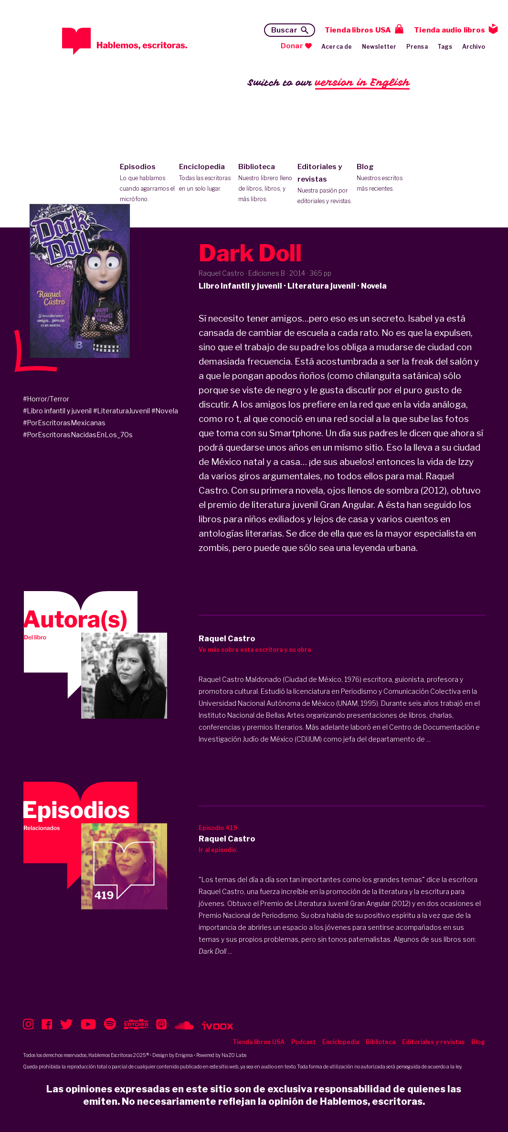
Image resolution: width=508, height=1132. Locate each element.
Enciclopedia (206, 178)
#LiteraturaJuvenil (121, 411)
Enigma (184, 1055)
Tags (445, 46)
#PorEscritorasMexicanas (64, 423)
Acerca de (336, 46)
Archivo (473, 46)
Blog (384, 178)
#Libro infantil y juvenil (57, 411)
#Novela (164, 411)
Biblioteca (265, 183)
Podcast (303, 1042)
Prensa (417, 46)
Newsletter (379, 46)
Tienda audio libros (449, 30)
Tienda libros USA (358, 30)
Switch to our (329, 83)
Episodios (147, 183)
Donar (292, 46)
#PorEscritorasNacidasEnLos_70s (78, 435)
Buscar (284, 30)
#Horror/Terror (46, 399)
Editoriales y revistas (324, 184)
